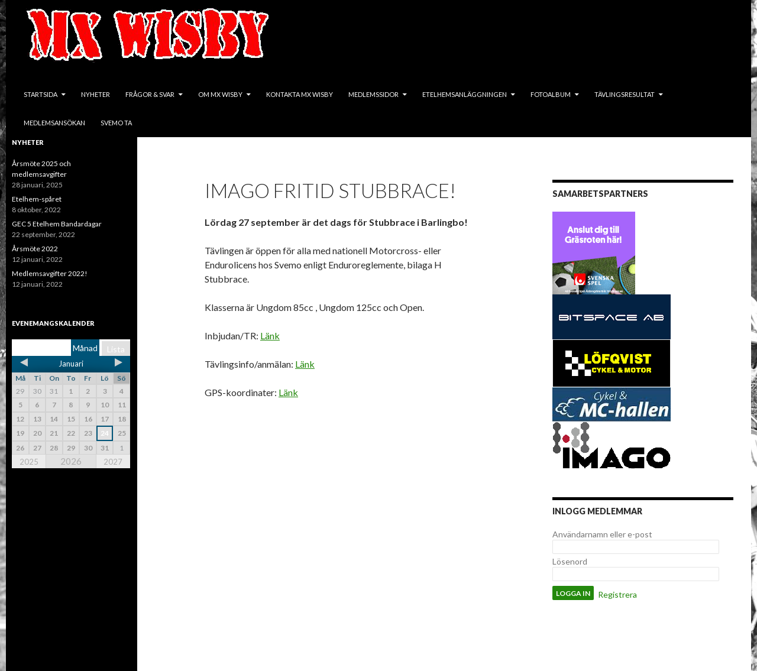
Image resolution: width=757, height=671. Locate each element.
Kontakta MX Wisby (299, 94)
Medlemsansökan (54, 123)
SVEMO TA (116, 123)
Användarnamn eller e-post (602, 534)
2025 (29, 461)
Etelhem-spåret (37, 199)
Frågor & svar (149, 94)
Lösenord (569, 561)
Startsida (40, 94)
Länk (270, 335)
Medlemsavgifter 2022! (50, 273)
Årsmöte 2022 (35, 248)
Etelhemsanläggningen (464, 94)
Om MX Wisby (220, 94)
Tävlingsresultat (624, 94)
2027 (112, 461)
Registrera (617, 594)
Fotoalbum (550, 94)
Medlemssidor (373, 94)
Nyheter (95, 94)
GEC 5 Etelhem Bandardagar (57, 223)
